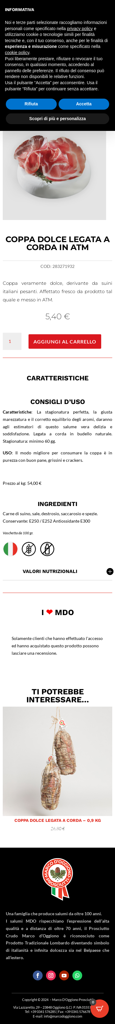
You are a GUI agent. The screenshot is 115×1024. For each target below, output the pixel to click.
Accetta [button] (84, 103)
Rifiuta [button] (31, 103)
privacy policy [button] (80, 28)
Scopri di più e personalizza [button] (57, 118)
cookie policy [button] (17, 52)
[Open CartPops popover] (99, 1008)
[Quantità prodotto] (12, 341)
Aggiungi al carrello (64, 341)
